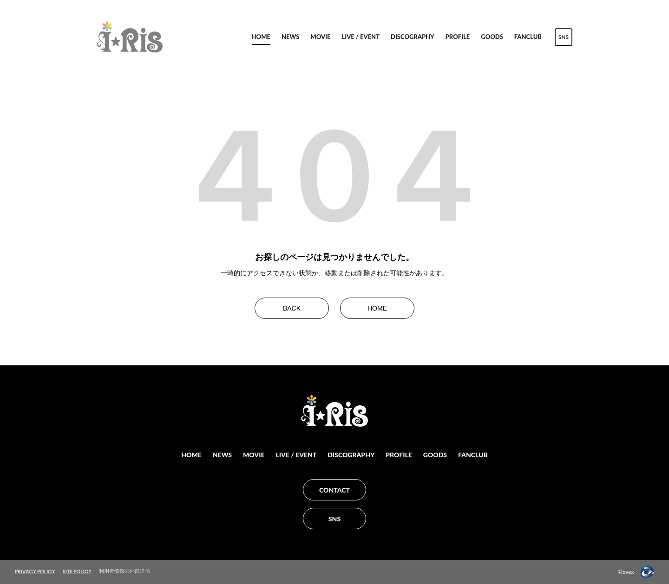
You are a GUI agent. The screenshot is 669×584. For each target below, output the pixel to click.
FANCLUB (528, 36)
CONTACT (334, 490)
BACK (292, 308)
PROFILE (458, 36)
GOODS (492, 36)
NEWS (290, 36)
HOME (261, 36)
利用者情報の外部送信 (124, 571)
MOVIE (320, 36)
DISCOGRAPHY (412, 36)
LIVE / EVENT (360, 36)
